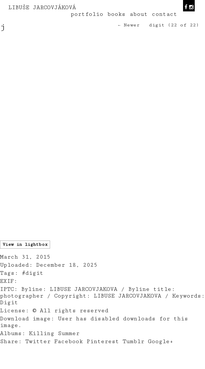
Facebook (68, 341)
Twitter (38, 341)
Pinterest (103, 341)
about (139, 14)
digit (157, 25)
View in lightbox (25, 244)
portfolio (87, 14)
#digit (32, 273)
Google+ (160, 341)
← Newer (129, 25)
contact (164, 14)
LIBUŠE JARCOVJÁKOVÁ (42, 7)
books (116, 14)
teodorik (144, 366)
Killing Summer (54, 333)
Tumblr (133, 341)
